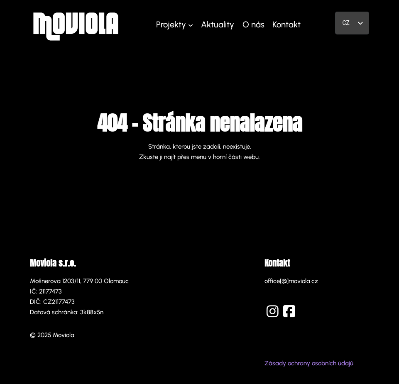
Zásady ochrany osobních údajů (308, 363)
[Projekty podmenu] (190, 24)
